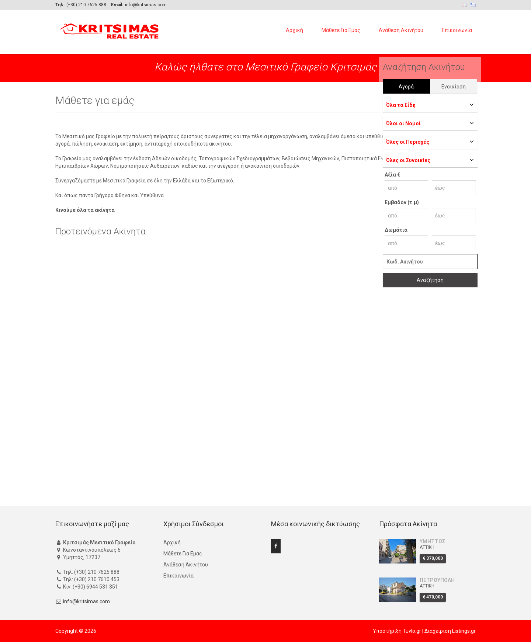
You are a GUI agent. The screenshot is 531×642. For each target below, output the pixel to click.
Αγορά (406, 87)
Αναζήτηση (430, 280)
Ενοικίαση (453, 87)
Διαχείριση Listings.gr (450, 631)
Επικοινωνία (457, 30)
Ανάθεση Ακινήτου (401, 30)
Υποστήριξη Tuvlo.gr (397, 631)
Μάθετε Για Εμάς (341, 30)
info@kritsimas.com (86, 601)
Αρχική (294, 30)
